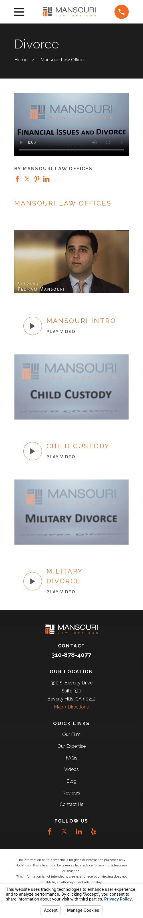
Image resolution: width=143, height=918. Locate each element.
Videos (71, 769)
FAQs (71, 758)
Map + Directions (71, 707)
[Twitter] (64, 831)
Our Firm (71, 734)
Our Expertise (71, 746)
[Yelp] (93, 831)
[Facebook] (50, 831)
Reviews (71, 793)
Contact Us (71, 804)
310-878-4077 (71, 654)
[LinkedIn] (79, 831)
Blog (71, 781)
